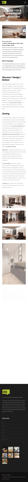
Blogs (4, 436)
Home (4, 422)
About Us (5, 426)
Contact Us (5, 439)
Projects (5, 429)
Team (4, 432)
